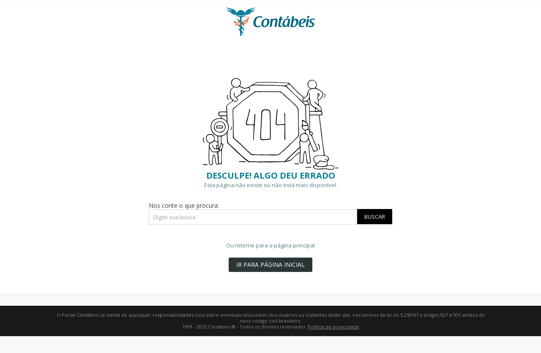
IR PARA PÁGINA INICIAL (270, 265)
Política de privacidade (333, 326)
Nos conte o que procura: (184, 205)
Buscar (374, 216)
